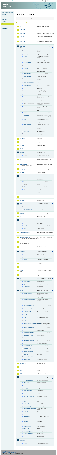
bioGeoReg (25, 54)
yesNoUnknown (26, 133)
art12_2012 (22, 29)
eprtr (21, 159)
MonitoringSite (26, 403)
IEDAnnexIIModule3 (25, 237)
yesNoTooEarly (26, 131)
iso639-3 (25, 317)
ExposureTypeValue (27, 311)
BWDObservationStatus (28, 380)
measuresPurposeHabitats (28, 78)
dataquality (22, 152)
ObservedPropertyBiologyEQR (29, 408)
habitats (25, 65)
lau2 (21, 266)
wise (21, 377)
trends (24, 121)
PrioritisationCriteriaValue (28, 340)
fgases (21, 196)
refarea (24, 186)
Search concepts (31, 22)
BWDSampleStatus (27, 385)
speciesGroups (26, 286)
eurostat (22, 172)
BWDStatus (25, 388)
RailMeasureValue (27, 343)
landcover (22, 251)
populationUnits (26, 90)
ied (20, 219)
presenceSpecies (26, 100)
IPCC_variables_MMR (27, 209)
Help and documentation (7, 12)
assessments (26, 50)
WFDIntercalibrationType (28, 423)
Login (44, 0)
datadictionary (23, 148)
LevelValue (25, 320)
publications (23, 363)
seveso (21, 366)
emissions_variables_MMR (28, 206)
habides (22, 213)
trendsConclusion (27, 124)
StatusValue (25, 354)
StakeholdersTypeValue (28, 351)
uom (21, 373)
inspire (21, 246)
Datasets (4, 14)
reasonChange (26, 115)
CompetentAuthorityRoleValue (29, 299)
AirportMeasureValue (27, 293)
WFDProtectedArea (27, 426)
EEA (7, 1)
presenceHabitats (26, 96)
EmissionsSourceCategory (28, 396)
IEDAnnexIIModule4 (25, 242)
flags (24, 181)
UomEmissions (26, 416)
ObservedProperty (27, 406)
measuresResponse (27, 85)
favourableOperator (27, 62)
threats (24, 119)
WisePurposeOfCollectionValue (29, 436)
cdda (21, 142)
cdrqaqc (25, 56)
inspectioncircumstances (28, 225)
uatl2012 (25, 259)
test (21, 370)
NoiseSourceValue (27, 337)
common (22, 145)
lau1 (21, 263)
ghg (21, 203)
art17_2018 (22, 46)
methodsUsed (26, 88)
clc (24, 254)
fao (20, 175)
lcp (20, 275)
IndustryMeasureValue (27, 314)
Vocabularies (5, 23)
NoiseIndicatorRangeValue (28, 327)
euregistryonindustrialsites (26, 169)
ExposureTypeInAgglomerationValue (30, 308)
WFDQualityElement (27, 428)
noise (21, 290)
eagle (24, 257)
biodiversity (23, 138)
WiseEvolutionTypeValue (28, 433)
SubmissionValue (26, 359)
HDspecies (25, 68)
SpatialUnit (25, 411)
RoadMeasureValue (27, 348)
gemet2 (22, 200)
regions (24, 284)
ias (20, 216)
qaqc (24, 110)
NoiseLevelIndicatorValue (28, 332)
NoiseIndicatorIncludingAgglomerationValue (30, 323)
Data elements (5, 19)
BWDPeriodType (26, 382)
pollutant (25, 228)
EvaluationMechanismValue (28, 305)
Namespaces (5, 28)
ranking (24, 112)
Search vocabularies (21, 22)
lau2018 (22, 270)
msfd (21, 278)
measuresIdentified (27, 73)
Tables (3, 16)
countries (25, 59)
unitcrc (24, 192)
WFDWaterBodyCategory (28, 431)
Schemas (4, 21)
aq (20, 26)
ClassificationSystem (27, 390)
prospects (25, 106)
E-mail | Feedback (6, 451)
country (25, 443)
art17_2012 (22, 41)
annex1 (24, 223)
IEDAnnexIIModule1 (25, 232)
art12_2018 (22, 33)
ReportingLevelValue (27, 345)
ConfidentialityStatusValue (28, 393)
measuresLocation (27, 76)
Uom (24, 414)
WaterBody (25, 421)
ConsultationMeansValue (28, 302)
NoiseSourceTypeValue (28, 335)
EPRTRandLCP (23, 164)
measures (25, 71)
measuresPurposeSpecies (28, 82)
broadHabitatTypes (27, 281)
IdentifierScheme (26, 398)
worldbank (22, 440)
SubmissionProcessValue (28, 356)
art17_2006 (22, 36)
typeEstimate (26, 127)
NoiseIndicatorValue (27, 330)
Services (4, 26)
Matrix (24, 401)
